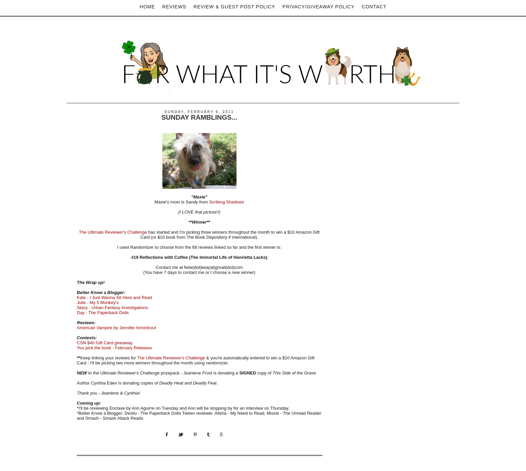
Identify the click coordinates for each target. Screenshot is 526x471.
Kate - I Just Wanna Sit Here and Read (114, 297)
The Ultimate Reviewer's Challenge (113, 232)
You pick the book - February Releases (114, 347)
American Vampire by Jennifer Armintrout (116, 327)
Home (147, 6)
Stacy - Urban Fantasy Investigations (112, 307)
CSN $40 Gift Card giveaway (105, 342)
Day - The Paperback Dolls (103, 312)
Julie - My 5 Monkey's (98, 302)
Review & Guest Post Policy (234, 6)
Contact (374, 6)
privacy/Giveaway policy (318, 6)
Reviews (174, 6)
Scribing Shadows (226, 201)
